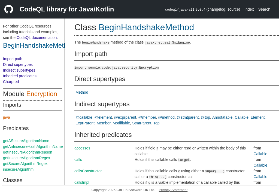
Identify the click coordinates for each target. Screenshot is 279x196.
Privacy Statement (173, 190)
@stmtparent (188, 117)
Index (249, 9)
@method (166, 117)
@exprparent (125, 117)
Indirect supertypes (19, 70)
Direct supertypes (18, 64)
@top (205, 117)
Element (258, 117)
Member (104, 123)
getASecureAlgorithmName (26, 141)
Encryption (41, 93)
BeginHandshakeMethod (39, 45)
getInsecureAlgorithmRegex (26, 158)
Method (81, 92)
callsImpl (81, 182)
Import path (12, 59)
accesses (82, 148)
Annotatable (222, 117)
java (6, 117)
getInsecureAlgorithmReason (27, 152)
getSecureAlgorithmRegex (25, 163)
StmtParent (141, 123)
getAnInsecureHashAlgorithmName (33, 146)
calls (78, 159)
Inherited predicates (20, 76)
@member (147, 117)
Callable (242, 117)
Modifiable (121, 123)
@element (103, 117)
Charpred (11, 81)
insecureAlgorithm (18, 169)
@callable (83, 117)
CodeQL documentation (37, 37)
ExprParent (85, 123)
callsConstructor (88, 171)
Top (156, 123)
